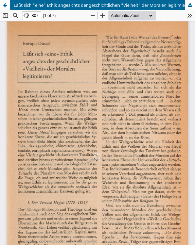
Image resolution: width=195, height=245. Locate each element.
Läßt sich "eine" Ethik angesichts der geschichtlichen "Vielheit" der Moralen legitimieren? (104, 5)
